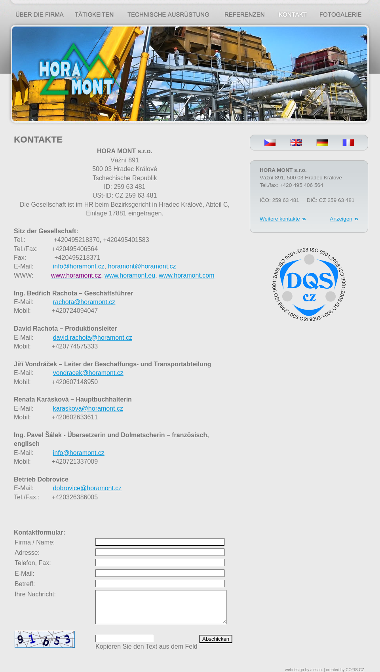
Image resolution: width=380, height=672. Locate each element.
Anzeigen (341, 219)
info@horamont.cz (78, 452)
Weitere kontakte (280, 219)
